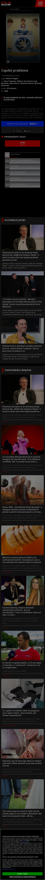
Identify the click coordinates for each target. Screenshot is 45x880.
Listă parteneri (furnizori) (8, 869)
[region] (22, 854)
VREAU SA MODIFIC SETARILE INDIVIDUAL (22, 877)
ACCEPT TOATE (22, 874)
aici (20, 849)
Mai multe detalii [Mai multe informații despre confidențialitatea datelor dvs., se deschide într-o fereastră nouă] (25, 841)
